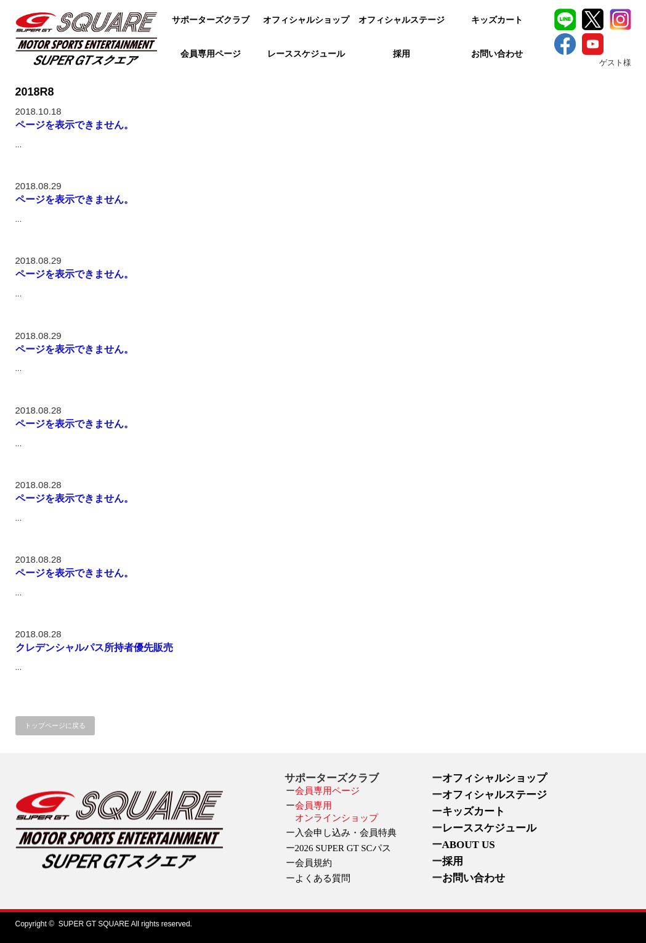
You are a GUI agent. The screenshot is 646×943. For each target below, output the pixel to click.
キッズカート (497, 20)
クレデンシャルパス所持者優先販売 (94, 647)
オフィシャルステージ (401, 20)
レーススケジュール (306, 54)
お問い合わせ (497, 54)
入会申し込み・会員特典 (346, 833)
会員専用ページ (210, 54)
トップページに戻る (55, 725)
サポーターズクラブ (210, 20)
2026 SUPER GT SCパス (343, 848)
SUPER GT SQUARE (94, 924)
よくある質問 (322, 878)
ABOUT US (468, 845)
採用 (401, 54)
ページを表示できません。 (74, 125)
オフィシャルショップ (306, 20)
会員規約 (313, 863)
